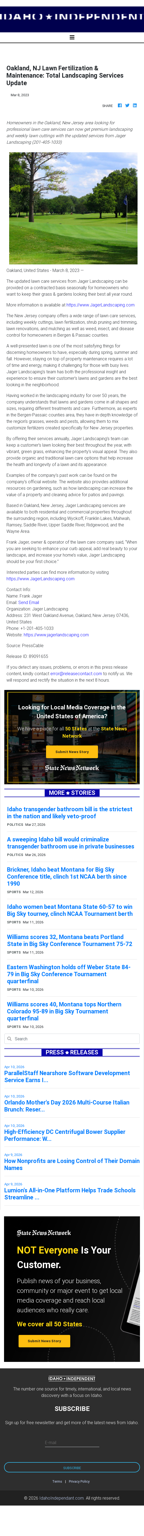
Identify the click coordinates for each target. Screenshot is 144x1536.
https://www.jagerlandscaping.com (56, 634)
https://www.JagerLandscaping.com (100, 305)
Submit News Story (72, 752)
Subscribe (72, 1468)
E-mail (50, 1442)
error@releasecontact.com (76, 673)
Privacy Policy (79, 1481)
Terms (57, 1481)
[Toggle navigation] (72, 37)
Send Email (28, 602)
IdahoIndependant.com (61, 1498)
